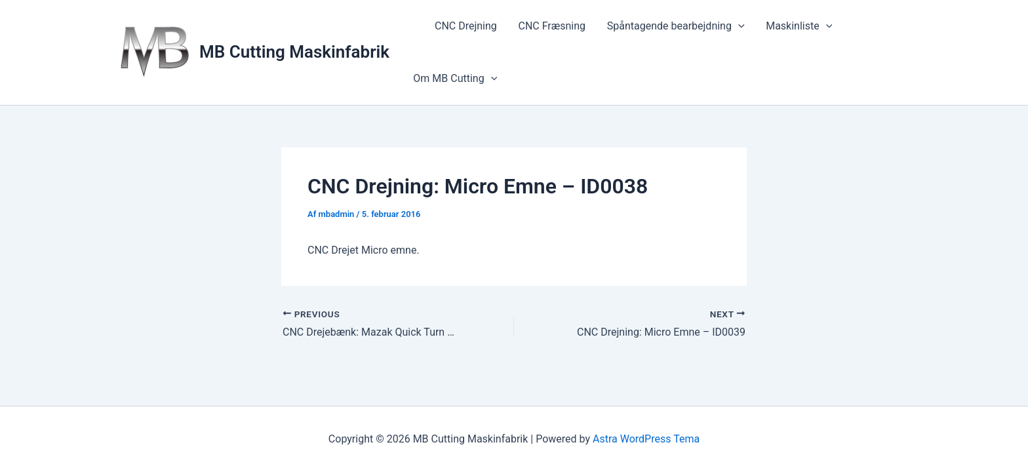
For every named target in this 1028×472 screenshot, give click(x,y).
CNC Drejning (465, 26)
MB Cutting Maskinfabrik (294, 52)
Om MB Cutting (455, 78)
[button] (736, 26)
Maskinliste (797, 26)
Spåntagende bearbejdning (674, 26)
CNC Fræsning (551, 26)
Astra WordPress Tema (646, 439)
